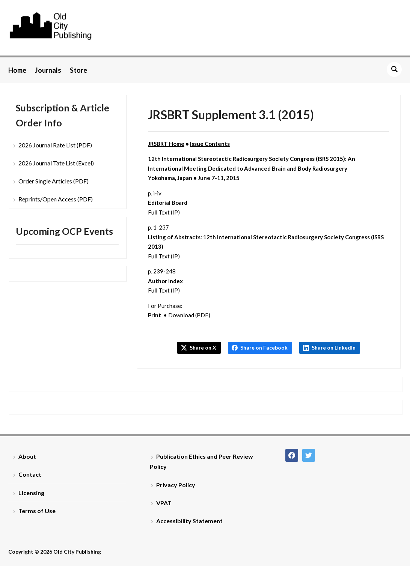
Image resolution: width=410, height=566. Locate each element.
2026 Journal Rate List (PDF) (55, 145)
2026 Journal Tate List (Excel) (56, 163)
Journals (48, 70)
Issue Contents (210, 143)
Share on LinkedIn (334, 347)
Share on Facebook (264, 347)
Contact (29, 474)
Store (78, 70)
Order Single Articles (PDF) (53, 181)
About (27, 456)
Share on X (203, 347)
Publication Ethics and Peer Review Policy (201, 461)
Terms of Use (37, 510)
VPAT (164, 502)
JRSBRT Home (166, 143)
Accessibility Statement (189, 520)
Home (17, 70)
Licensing (31, 492)
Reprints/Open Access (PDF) (55, 199)
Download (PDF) (189, 315)
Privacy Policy (175, 484)
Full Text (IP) (164, 212)
